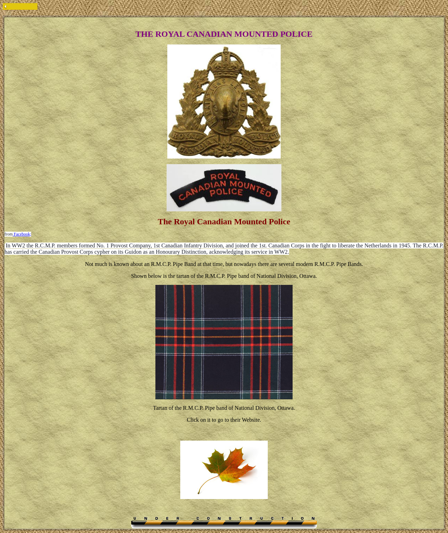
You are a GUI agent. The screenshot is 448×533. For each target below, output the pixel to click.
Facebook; (22, 234)
